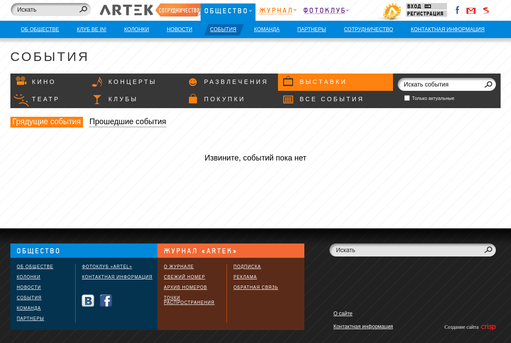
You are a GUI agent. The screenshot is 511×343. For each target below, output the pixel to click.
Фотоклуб (326, 12)
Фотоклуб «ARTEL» (107, 266)
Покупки (225, 99)
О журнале (179, 266)
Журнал (277, 12)
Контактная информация (117, 277)
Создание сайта (469, 327)
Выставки (323, 81)
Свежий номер (184, 277)
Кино (44, 81)
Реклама (245, 277)
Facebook (458, 10)
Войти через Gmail (471, 10)
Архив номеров (185, 287)
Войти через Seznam (485, 10)
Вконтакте (88, 301)
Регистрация (426, 13)
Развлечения (236, 81)
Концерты (133, 81)
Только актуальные (433, 98)
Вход (426, 6)
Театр (46, 99)
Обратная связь (255, 287)
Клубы (123, 99)
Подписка (247, 266)
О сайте (342, 314)
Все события (332, 99)
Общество (228, 12)
